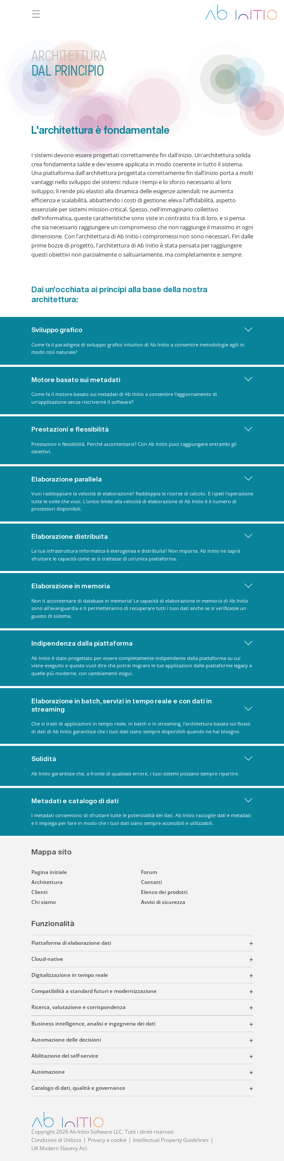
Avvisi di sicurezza (163, 902)
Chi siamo (43, 902)
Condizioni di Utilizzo (56, 1140)
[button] (182, 943)
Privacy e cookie (107, 1140)
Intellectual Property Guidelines (171, 1140)
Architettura (47, 882)
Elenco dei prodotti (164, 892)
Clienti (39, 892)
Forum (149, 872)
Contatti (151, 882)
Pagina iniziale (49, 872)
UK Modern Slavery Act (59, 1148)
